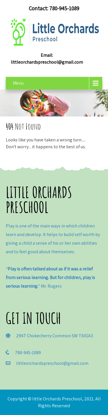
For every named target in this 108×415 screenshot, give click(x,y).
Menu (18, 83)
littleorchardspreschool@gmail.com (47, 62)
